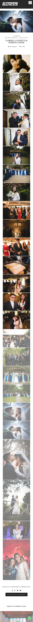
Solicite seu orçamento (16, 594)
